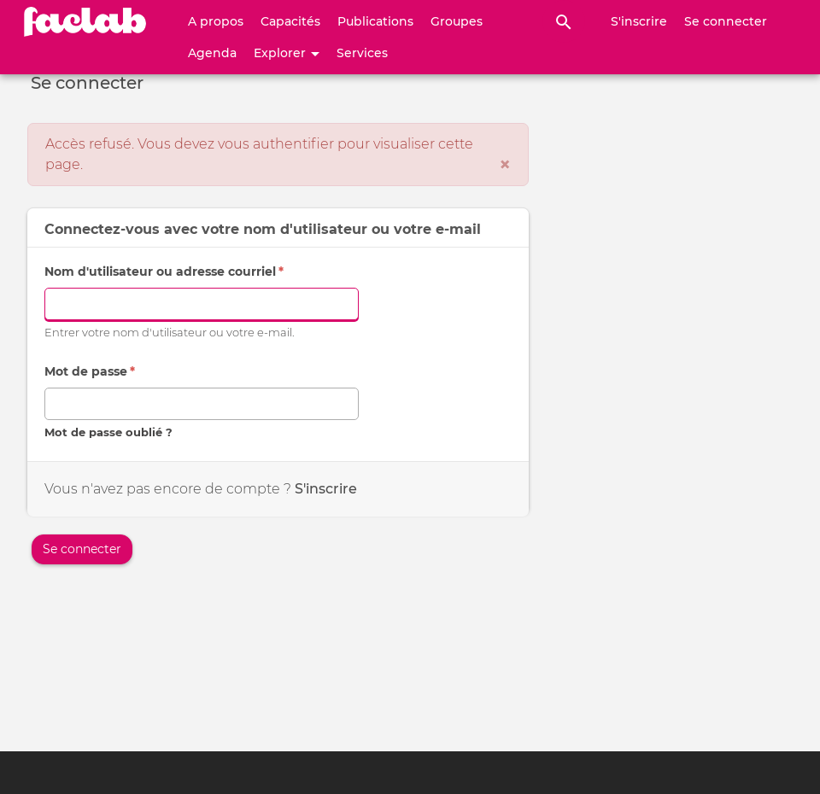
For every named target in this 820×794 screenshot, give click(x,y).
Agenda (212, 53)
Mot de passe (89, 371)
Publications (375, 21)
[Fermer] (505, 164)
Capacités (290, 21)
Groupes (456, 21)
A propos (215, 21)
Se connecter (725, 21)
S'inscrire (639, 21)
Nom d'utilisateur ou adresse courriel (164, 271)
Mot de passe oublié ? (108, 432)
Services (362, 53)
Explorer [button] (286, 53)
